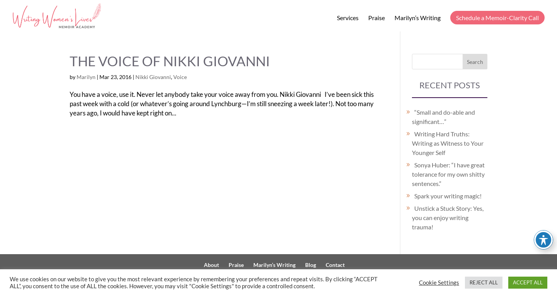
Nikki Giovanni (153, 77)
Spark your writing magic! (448, 196)
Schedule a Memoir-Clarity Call (497, 17)
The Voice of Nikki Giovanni (170, 61)
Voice (180, 77)
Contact (335, 265)
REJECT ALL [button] (484, 282)
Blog (310, 265)
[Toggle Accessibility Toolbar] (543, 240)
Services (348, 18)
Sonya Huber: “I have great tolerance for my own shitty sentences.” (448, 174)
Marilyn (86, 77)
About (211, 265)
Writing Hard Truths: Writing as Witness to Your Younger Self (448, 143)
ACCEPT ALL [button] (528, 282)
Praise (376, 18)
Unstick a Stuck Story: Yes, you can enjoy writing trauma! (448, 218)
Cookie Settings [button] (439, 282)
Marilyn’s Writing (418, 18)
